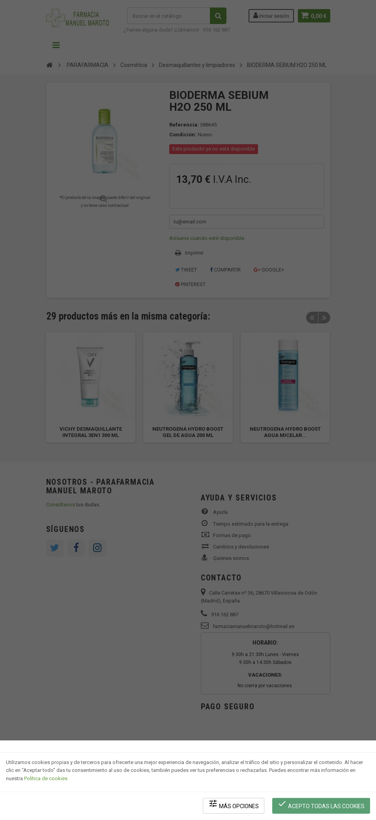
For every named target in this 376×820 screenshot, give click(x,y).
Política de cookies (45, 779)
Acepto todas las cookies (321, 804)
